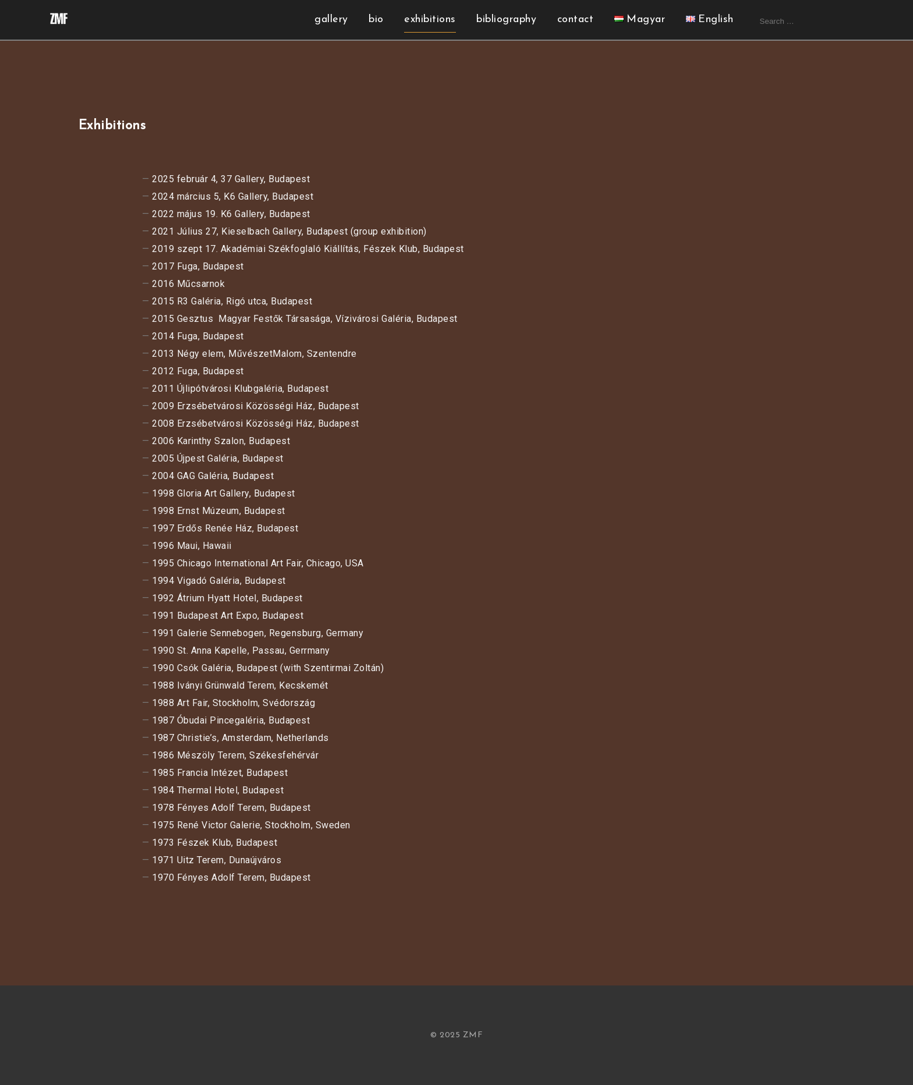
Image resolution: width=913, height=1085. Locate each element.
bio (376, 19)
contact (575, 19)
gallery (331, 19)
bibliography (506, 19)
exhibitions (430, 19)
